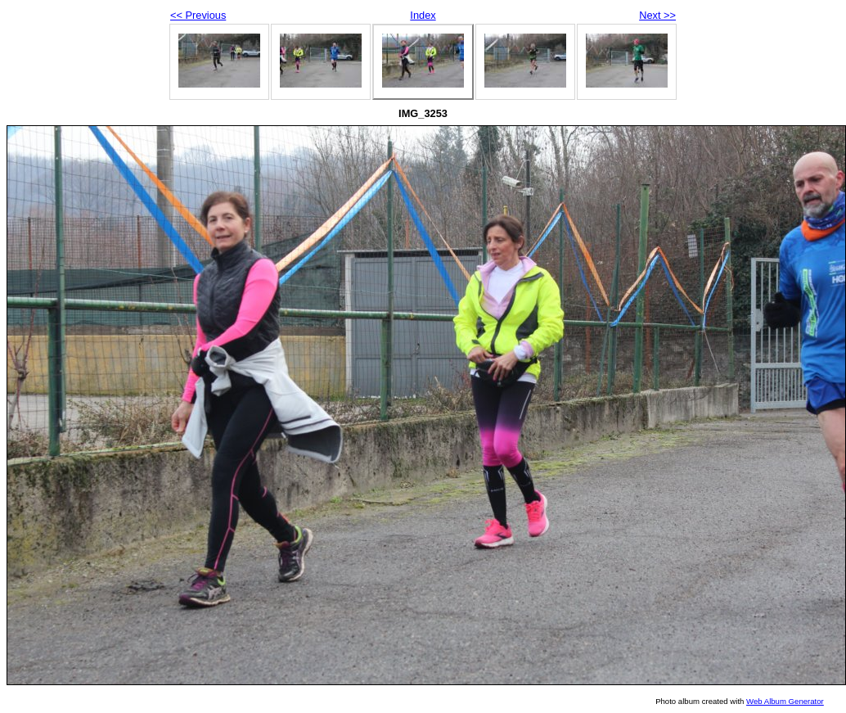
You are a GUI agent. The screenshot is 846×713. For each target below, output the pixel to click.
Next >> (657, 15)
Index (422, 15)
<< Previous (198, 15)
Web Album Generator (785, 701)
